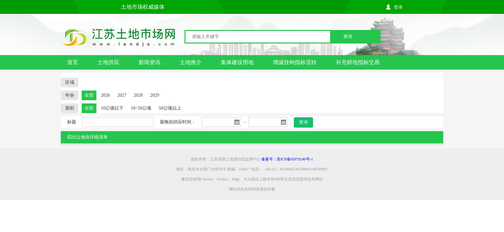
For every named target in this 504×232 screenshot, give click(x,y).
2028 (138, 95)
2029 (154, 95)
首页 (72, 62)
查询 (347, 36)
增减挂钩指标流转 (295, 62)
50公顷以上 (170, 108)
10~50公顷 (141, 108)
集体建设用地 (237, 62)
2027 (121, 95)
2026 (105, 95)
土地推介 (191, 62)
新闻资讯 (149, 62)
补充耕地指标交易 (358, 62)
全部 (89, 95)
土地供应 (108, 62)
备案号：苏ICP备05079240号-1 (287, 159)
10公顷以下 (112, 108)
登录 (398, 7)
